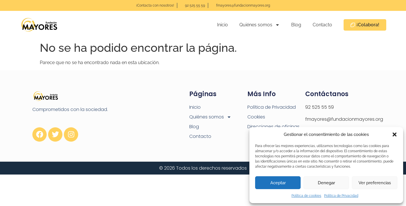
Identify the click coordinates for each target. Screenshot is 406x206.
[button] (394, 134)
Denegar (326, 182)
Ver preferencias (374, 182)
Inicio (222, 24)
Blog (296, 24)
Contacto (322, 24)
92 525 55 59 (319, 107)
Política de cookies (306, 196)
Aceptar (278, 182)
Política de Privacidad (341, 196)
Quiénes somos (259, 25)
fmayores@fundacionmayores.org (344, 119)
